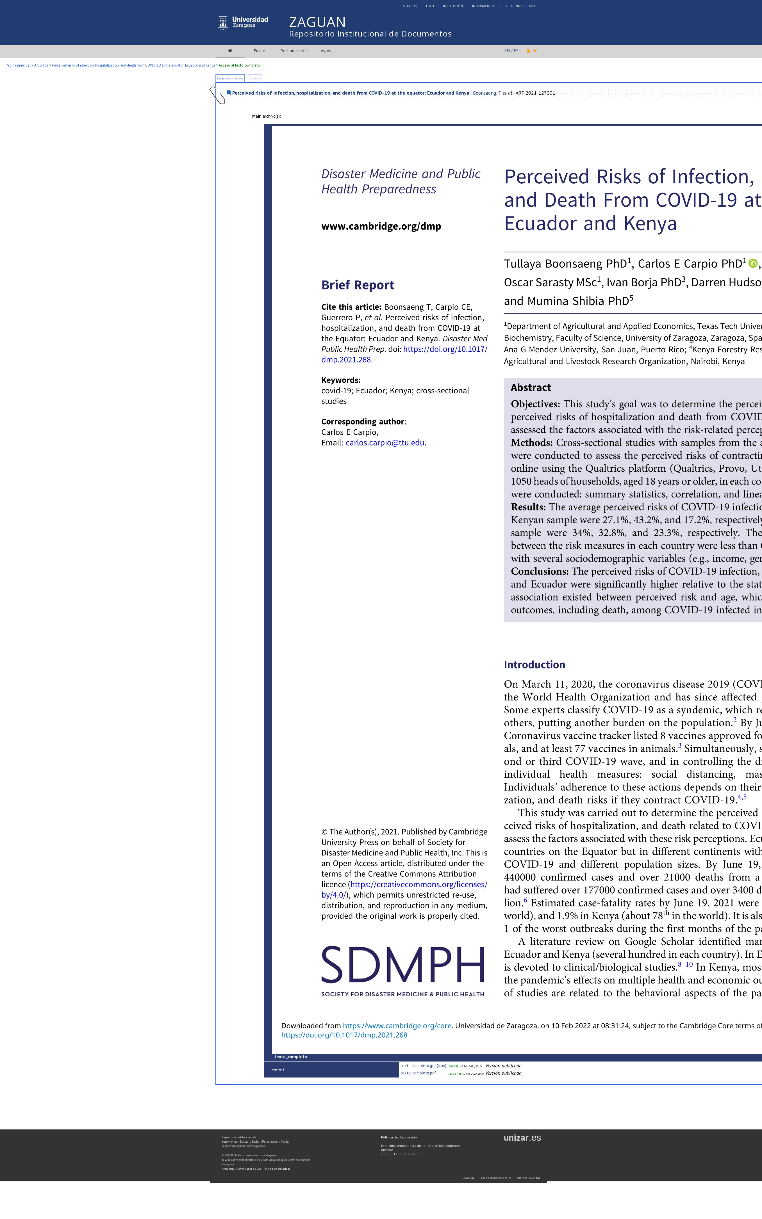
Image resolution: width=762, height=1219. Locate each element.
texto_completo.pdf (418, 1073)
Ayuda (327, 50)
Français (414, 1154)
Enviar (259, 50)
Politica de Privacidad (528, 1177)
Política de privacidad (276, 1168)
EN (507, 50)
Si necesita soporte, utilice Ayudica (243, 1146)
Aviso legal (228, 1168)
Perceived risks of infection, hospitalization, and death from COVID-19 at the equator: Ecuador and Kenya (133, 65)
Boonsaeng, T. (487, 93)
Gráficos (254, 78)
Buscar (244, 1141)
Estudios (409, 6)
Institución (453, 6)
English (386, 1154)
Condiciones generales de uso (495, 1177)
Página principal (18, 65)
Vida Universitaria (521, 6)
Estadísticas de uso (230, 78)
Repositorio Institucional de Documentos (370, 33)
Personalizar (292, 50)
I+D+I (430, 6)
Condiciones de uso (249, 1168)
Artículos (41, 65)
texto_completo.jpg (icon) (423, 1065)
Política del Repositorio (399, 1137)
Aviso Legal (469, 1177)
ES (516, 50)
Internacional (484, 6)
